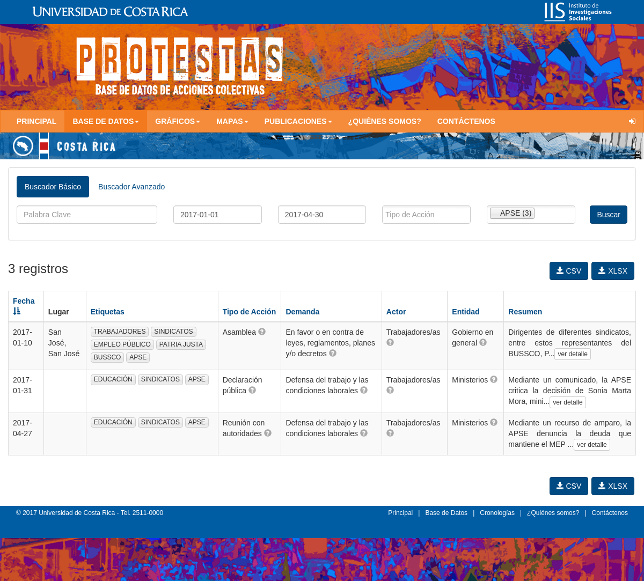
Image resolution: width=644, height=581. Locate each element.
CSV (569, 271)
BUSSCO (107, 357)
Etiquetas (108, 311)
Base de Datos (446, 513)
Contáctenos (466, 121)
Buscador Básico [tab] (53, 186)
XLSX (612, 271)
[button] (262, 331)
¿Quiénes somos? (384, 121)
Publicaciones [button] (298, 121)
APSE (138, 357)
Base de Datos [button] (105, 121)
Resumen (525, 311)
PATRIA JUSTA (181, 344)
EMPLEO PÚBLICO (122, 344)
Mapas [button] (232, 121)
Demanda (302, 311)
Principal (36, 121)
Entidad (465, 311)
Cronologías (497, 513)
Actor (396, 311)
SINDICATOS (173, 331)
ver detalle (572, 354)
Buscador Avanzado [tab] (131, 186)
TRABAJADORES (120, 331)
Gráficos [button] (177, 121)
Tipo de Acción (249, 311)
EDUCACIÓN (113, 379)
